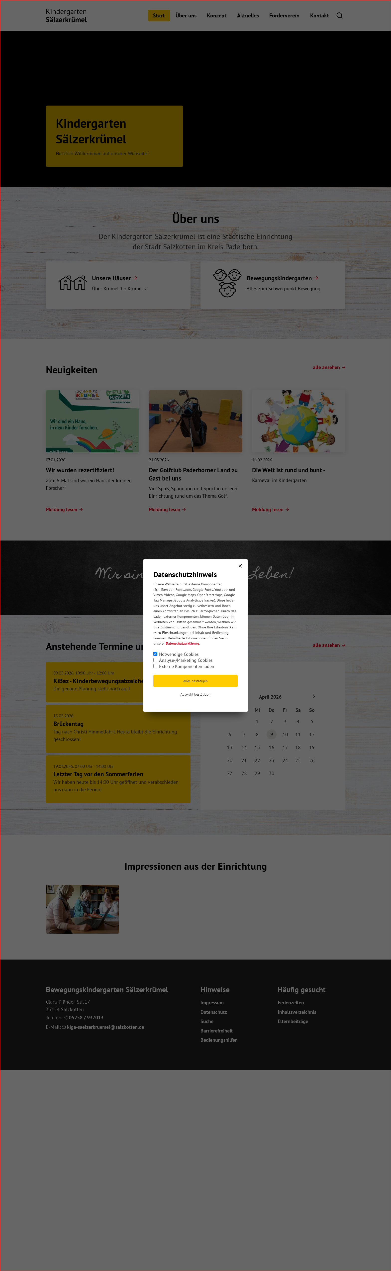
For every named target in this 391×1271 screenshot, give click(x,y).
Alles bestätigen (195, 681)
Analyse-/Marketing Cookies (186, 660)
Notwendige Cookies (179, 654)
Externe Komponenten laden (186, 666)
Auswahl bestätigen (195, 694)
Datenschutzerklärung (182, 643)
